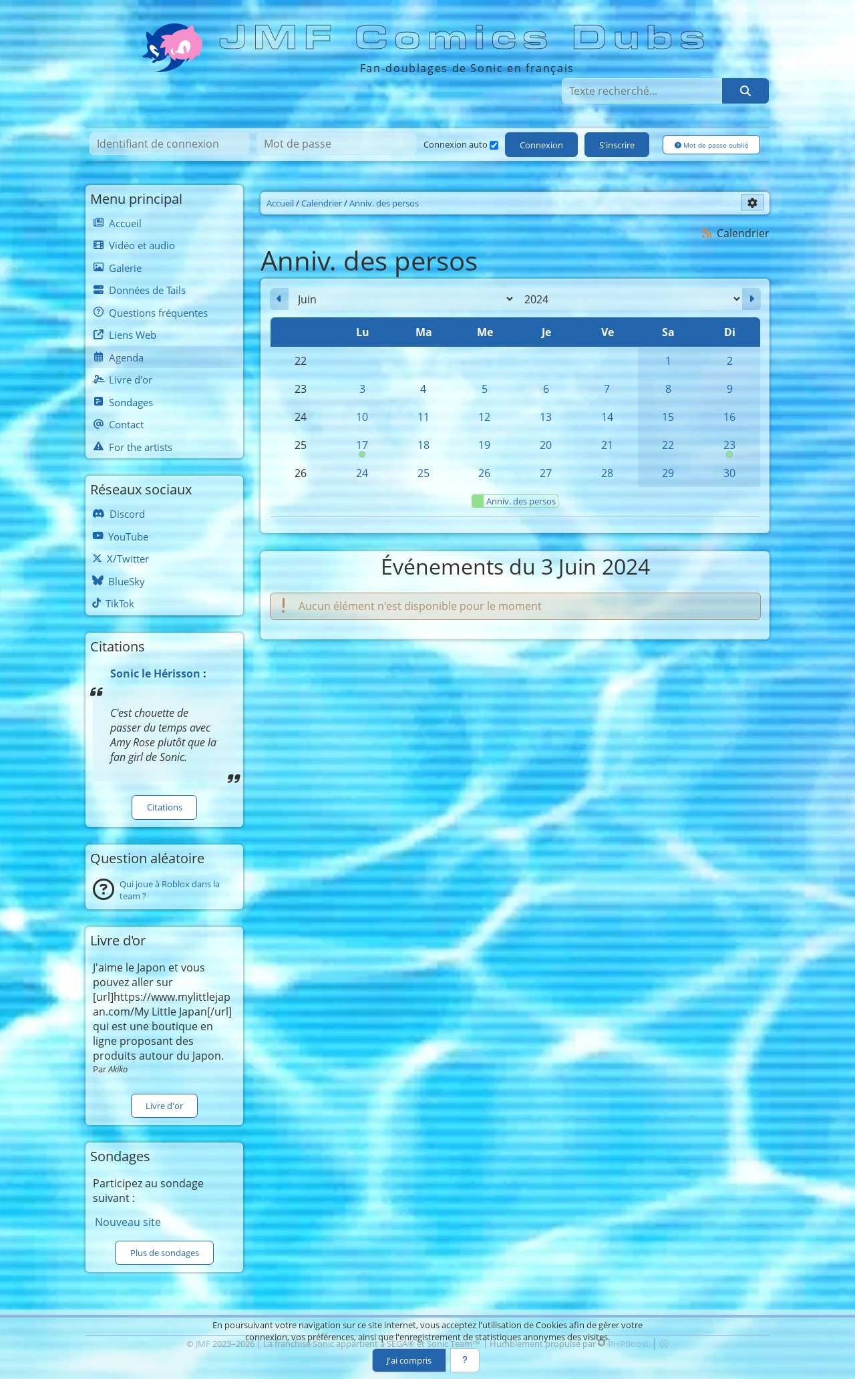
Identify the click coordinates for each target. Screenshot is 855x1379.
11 (423, 417)
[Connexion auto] (494, 145)
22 (668, 445)
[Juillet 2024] (751, 299)
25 (423, 473)
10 (362, 417)
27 (546, 473)
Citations (164, 807)
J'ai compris (409, 1360)
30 (729, 473)
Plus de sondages (164, 1253)
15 (668, 417)
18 (423, 445)
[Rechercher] (745, 91)
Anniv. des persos (514, 501)
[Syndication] (707, 233)
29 (668, 473)
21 (607, 445)
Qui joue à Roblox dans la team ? (170, 890)
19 (484, 445)
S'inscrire (617, 145)
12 (484, 417)
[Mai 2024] (279, 299)
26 (484, 473)
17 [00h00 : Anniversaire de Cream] (362, 448)
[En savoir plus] (465, 1360)
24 (362, 473)
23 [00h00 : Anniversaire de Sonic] (729, 448)
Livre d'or (164, 1106)
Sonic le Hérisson (155, 673)
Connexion (541, 145)
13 (546, 417)
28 (607, 473)
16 (729, 417)
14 (607, 417)
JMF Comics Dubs (466, 38)
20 (546, 445)
